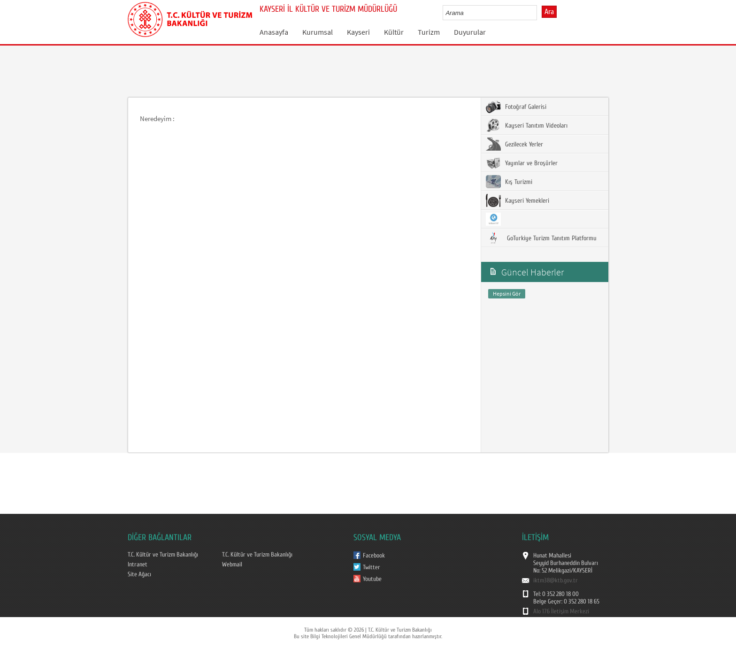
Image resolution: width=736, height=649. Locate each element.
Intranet (137, 564)
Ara (549, 12)
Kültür (394, 32)
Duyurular (470, 32)
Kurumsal (317, 32)
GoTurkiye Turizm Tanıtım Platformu (541, 237)
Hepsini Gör (507, 293)
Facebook (374, 555)
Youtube (372, 579)
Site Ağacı (139, 574)
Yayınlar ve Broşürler (522, 162)
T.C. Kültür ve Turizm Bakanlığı (163, 554)
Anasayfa (274, 32)
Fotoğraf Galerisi (516, 106)
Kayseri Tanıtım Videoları (526, 125)
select (539, 13)
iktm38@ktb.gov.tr (555, 580)
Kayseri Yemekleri (517, 200)
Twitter (371, 567)
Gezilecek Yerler (514, 144)
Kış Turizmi (509, 181)
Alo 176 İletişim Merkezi (561, 611)
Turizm (429, 32)
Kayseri (358, 32)
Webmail (232, 564)
